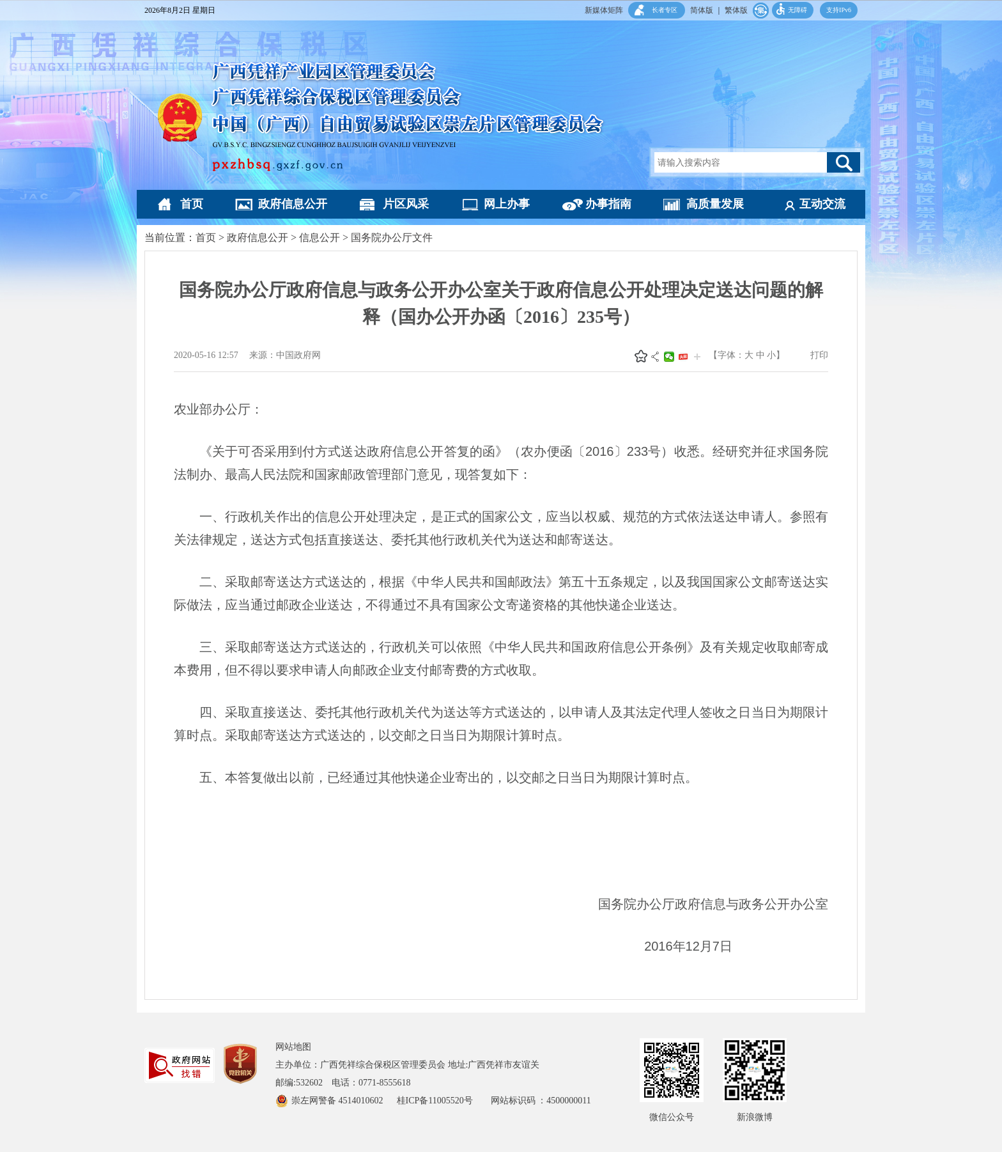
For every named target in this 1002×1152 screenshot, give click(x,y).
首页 (191, 204)
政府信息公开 (292, 204)
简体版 (701, 10)
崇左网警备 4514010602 (338, 1100)
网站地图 (293, 1047)
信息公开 (319, 237)
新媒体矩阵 (604, 10)
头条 (683, 357)
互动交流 (822, 204)
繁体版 (736, 10)
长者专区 (664, 9)
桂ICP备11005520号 (444, 1100)
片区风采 (406, 204)
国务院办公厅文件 (392, 237)
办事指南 (608, 204)
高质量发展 (715, 204)
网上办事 (507, 204)
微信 (669, 357)
